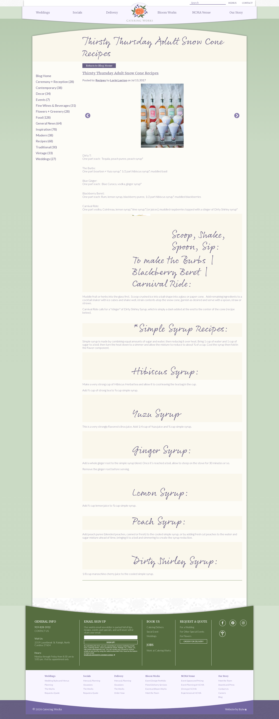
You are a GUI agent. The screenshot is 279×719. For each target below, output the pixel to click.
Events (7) (43, 100)
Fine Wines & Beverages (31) (56, 105)
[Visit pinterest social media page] (233, 623)
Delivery (112, 12)
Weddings (43, 12)
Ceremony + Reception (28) (55, 82)
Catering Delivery (155, 627)
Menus (232, 3)
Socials (77, 12)
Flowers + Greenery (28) (53, 111)
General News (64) (49, 123)
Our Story (236, 12)
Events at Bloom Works (156, 689)
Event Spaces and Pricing (192, 681)
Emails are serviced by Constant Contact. (98, 655)
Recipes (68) (44, 141)
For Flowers (185, 636)
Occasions (88, 685)
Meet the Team (152, 693)
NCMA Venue (201, 12)
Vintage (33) (44, 153)
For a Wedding (187, 627)
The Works (50, 689)
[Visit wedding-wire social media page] (222, 633)
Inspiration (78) (46, 129)
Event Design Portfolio (155, 681)
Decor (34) (43, 94)
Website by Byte (234, 709)
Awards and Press (226, 685)
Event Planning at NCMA (192, 685)
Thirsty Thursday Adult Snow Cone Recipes (120, 73)
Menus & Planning (91, 681)
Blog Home (43, 76)
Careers (222, 693)
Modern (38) (44, 135)
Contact (247, 3)
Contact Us (223, 689)
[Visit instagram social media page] (243, 623)
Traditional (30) (46, 147)
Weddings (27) (46, 159)
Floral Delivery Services (156, 685)
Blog (220, 697)
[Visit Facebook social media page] (222, 623)
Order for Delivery (193, 641)
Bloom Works (167, 12)
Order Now (119, 693)
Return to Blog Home (99, 65)
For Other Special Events (192, 631)
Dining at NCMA (189, 689)
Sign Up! (111, 642)
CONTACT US (42, 631)
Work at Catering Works (159, 650)
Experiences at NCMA (191, 693)
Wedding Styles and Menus (57, 681)
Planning (49, 685)
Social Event (152, 631)
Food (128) (43, 117)
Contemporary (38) (49, 88)
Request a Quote (52, 693)
